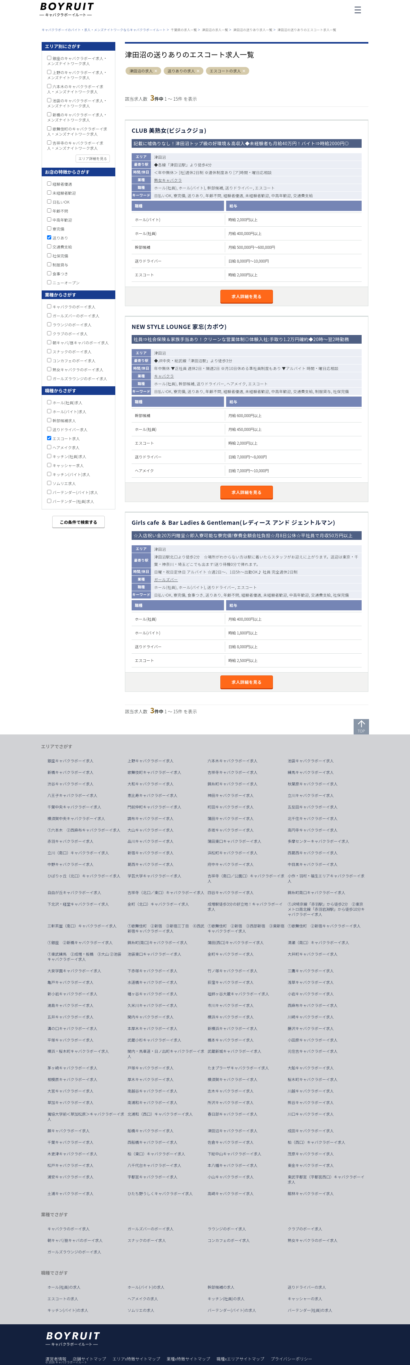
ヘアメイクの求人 (142, 1298)
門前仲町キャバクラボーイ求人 (154, 806)
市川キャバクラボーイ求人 (231, 1005)
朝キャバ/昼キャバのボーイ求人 (81, 342)
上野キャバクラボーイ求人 (150, 760)
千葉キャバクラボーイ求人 (70, 1142)
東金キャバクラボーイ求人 (311, 1165)
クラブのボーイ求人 (70, 333)
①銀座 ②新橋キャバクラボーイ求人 (80, 942)
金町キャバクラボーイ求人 (231, 954)
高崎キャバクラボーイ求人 (231, 1193)
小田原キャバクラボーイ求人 (313, 1040)
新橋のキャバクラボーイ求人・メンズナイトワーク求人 (77, 117)
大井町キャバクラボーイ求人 (313, 954)
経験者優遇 (62, 184)
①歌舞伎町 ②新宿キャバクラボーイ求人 (324, 925)
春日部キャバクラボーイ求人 (233, 1114)
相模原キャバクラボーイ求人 (72, 1079)
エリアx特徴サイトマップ (136, 1359)
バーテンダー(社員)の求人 (310, 1310)
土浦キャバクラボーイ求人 (70, 1193)
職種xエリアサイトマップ (240, 1359)
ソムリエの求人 (140, 1310)
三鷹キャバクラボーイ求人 (311, 970)
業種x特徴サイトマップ (188, 1359)
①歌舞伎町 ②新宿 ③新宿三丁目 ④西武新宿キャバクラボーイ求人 (165, 928)
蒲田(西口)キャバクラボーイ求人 (236, 942)
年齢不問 (60, 211)
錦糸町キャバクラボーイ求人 (233, 783)
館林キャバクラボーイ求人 (311, 1193)
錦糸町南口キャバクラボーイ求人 (316, 892)
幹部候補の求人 (221, 1287)
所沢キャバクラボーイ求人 (231, 1102)
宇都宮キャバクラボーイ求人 (152, 1176)
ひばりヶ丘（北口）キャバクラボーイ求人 (83, 875)
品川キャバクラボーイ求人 (150, 841)
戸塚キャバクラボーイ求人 (150, 1067)
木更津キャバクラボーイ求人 (72, 1153)
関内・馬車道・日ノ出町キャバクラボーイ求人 (165, 1054)
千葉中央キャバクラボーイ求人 (74, 806)
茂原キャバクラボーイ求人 (311, 1153)
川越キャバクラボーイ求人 (311, 1090)
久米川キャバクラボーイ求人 (152, 1005)
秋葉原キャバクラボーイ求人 (313, 783)
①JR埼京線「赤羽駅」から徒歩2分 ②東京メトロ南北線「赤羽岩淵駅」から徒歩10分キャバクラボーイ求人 (326, 909)
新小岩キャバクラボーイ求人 (72, 993)
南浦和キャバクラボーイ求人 (152, 1102)
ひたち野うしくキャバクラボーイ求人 (160, 1193)
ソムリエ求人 (64, 483)
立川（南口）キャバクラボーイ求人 (78, 852)
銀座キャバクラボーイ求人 (70, 760)
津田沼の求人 (141, 70)
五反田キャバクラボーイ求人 (313, 806)
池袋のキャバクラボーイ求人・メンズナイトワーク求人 (77, 103)
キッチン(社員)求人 (69, 456)
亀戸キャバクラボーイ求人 (70, 982)
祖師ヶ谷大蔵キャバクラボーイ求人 (238, 993)
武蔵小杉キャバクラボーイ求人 (154, 1040)
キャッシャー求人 (68, 465)
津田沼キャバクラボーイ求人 (233, 1130)
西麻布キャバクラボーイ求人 (313, 1005)
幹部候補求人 (64, 420)
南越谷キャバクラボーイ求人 (152, 1090)
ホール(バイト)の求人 (146, 1287)
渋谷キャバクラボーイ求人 (70, 783)
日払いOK (61, 202)
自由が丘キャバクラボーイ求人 (74, 892)
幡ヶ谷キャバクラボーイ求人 (152, 993)
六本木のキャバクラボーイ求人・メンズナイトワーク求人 (75, 89)
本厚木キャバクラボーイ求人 (152, 1028)
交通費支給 (62, 246)
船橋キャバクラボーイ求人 (150, 1130)
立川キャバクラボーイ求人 (311, 795)
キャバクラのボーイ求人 (74, 306)
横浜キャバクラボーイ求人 (231, 1016)
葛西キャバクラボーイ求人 (150, 864)
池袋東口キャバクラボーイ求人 (154, 954)
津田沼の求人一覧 (215, 29)
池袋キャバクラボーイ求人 (311, 760)
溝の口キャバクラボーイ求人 (72, 1028)
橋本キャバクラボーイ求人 (231, 1040)
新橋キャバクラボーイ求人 (70, 772)
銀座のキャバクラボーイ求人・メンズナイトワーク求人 (77, 60)
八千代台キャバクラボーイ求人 (154, 1165)
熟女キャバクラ (168, 180)
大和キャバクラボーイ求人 (150, 783)
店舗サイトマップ (89, 1359)
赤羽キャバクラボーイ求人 (70, 841)
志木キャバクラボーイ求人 (231, 1090)
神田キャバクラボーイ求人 (231, 795)
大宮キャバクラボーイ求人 (70, 1090)
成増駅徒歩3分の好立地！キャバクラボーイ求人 (245, 906)
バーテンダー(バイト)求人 (75, 492)
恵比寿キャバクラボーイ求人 (152, 795)
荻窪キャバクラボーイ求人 (231, 982)
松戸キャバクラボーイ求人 (70, 1165)
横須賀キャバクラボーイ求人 (233, 1079)
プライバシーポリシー (291, 1359)
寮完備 (58, 228)
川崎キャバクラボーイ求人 (311, 1016)
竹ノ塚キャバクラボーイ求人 (233, 970)
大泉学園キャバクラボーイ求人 (74, 970)
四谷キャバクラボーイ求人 (231, 892)
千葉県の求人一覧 (184, 29)
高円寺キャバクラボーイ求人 (313, 830)
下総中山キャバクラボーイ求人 (234, 1153)
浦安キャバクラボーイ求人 (70, 1176)
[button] (156, 71)
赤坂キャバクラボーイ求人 (231, 830)
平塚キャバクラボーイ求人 (70, 1040)
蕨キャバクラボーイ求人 (68, 1130)
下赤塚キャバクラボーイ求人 (152, 970)
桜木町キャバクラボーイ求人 (313, 1079)
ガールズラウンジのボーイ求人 (80, 378)
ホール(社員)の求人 (64, 1287)
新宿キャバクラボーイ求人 (150, 852)
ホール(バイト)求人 (69, 411)
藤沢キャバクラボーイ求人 (311, 1028)
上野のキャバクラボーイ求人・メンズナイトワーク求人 (77, 75)
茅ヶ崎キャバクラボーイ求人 (72, 1067)
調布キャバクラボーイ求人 (150, 818)
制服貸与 (60, 264)
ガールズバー (166, 579)
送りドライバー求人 (70, 429)
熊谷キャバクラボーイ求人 (311, 1102)
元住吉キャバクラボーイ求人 (313, 1051)
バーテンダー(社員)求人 (73, 501)
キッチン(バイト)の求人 (67, 1310)
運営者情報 (55, 1359)
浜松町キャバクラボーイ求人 (233, 852)
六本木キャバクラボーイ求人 (233, 760)
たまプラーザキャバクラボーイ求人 (238, 1067)
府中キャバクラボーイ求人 (231, 864)
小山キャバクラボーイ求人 (231, 1176)
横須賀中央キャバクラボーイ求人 (76, 818)
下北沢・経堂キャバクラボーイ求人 (78, 904)
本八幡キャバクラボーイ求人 (233, 1165)
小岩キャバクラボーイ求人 (311, 993)
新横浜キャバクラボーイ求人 (233, 1028)
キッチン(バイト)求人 (71, 474)
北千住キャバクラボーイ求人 (313, 818)
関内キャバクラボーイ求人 (150, 1016)
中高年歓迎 (62, 219)
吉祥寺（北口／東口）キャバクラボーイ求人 (165, 892)
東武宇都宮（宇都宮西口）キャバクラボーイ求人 (326, 1179)
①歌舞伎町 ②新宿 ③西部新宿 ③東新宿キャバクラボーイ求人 (246, 928)
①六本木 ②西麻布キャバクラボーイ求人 (83, 830)
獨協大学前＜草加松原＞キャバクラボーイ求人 (85, 1116)
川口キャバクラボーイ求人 (311, 1114)
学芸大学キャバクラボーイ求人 (154, 875)
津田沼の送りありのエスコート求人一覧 (306, 29)
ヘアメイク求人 (66, 447)
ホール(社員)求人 (67, 402)
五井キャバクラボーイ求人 (70, 1016)
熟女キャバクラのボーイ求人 (78, 369)
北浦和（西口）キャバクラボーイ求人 (160, 1114)
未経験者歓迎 (64, 193)
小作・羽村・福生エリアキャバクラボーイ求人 (326, 878)
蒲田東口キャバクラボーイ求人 (234, 841)
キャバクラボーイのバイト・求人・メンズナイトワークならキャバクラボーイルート (104, 29)
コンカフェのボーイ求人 (74, 360)
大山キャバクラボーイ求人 (150, 830)
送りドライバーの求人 (307, 1287)
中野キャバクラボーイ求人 (70, 864)
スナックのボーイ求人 (72, 351)
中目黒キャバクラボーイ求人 (313, 864)
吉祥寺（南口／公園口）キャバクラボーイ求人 (246, 878)
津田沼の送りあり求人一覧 (252, 29)
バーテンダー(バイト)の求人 (232, 1310)
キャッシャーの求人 (305, 1298)
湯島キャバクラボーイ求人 (70, 1005)
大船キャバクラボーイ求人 (311, 1067)
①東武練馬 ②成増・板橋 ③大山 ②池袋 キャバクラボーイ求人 (86, 956)
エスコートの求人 (225, 70)
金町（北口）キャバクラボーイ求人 (158, 904)
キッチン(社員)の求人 (226, 1298)
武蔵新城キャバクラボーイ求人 (234, 1051)
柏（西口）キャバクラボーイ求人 (316, 1142)
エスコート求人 (66, 438)
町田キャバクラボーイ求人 (231, 806)
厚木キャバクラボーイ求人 (150, 1079)
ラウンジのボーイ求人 (72, 324)
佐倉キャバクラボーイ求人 (231, 1142)
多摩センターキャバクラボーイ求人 (318, 841)
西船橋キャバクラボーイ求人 (152, 1142)
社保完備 (60, 255)
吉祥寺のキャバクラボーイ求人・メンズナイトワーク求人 (75, 145)
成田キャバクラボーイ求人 (311, 1130)
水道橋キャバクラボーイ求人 (152, 982)
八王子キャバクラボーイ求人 (72, 795)
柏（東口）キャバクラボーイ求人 (156, 1153)
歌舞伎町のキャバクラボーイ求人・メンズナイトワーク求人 (77, 131)
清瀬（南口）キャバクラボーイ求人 (318, 942)
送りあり (60, 237)
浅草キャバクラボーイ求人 (311, 982)
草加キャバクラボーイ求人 (70, 1102)
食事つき (60, 273)
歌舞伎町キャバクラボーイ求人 (154, 772)
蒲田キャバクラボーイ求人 (231, 818)
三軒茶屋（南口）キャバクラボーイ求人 (82, 925)
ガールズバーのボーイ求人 (76, 315)
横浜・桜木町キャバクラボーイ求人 (78, 1051)
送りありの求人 (181, 70)
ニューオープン (66, 282)
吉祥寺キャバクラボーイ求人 (233, 772)
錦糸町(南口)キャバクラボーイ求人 (157, 942)
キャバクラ (164, 376)
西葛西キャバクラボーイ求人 (313, 852)
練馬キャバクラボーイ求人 (311, 772)
